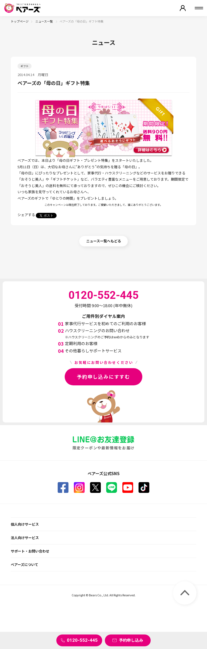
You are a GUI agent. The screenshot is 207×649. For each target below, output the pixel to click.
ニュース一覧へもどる (103, 240)
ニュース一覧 (44, 21)
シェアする (26, 214)
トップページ (20, 21)
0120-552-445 (82, 640)
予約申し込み (131, 640)
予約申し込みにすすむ (103, 376)
